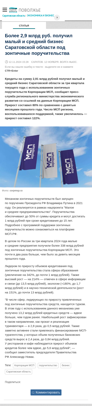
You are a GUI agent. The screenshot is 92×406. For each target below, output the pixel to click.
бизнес (66, 365)
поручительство (48, 365)
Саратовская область (13, 15)
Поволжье (30, 10)
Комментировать (46, 392)
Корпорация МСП (24, 365)
